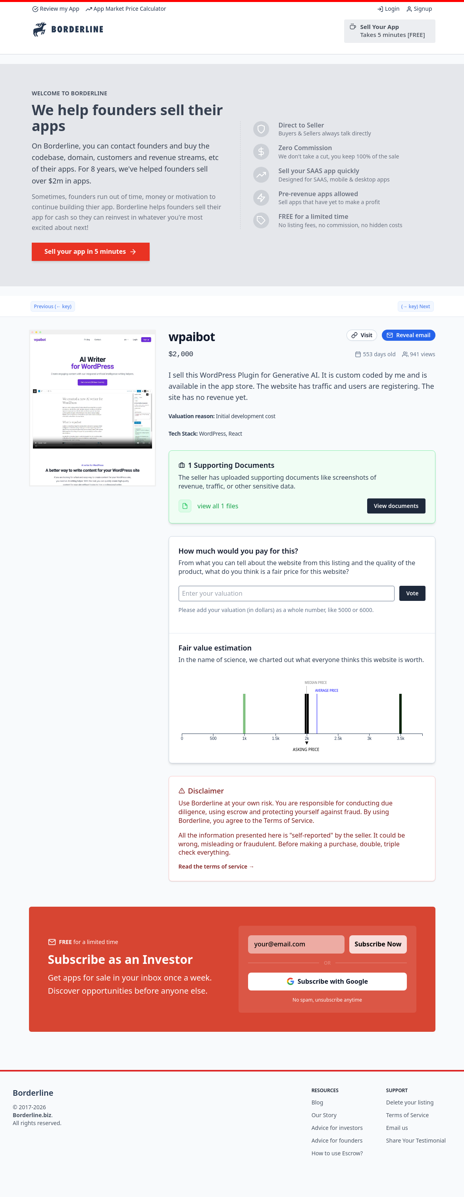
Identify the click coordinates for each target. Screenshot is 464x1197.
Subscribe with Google (327, 981)
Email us (397, 1127)
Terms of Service (407, 1115)
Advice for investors (337, 1127)
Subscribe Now (378, 944)
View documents (396, 506)
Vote (412, 593)
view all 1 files (218, 506)
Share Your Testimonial (416, 1140)
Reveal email (408, 335)
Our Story (324, 1115)
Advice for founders (337, 1140)
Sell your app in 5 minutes (90, 251)
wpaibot (192, 336)
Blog (317, 1102)
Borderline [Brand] (33, 1092)
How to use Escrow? (337, 1153)
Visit (361, 335)
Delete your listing (410, 1102)
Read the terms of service (216, 866)
